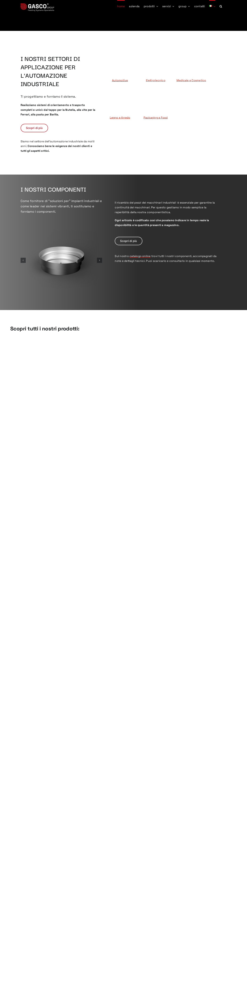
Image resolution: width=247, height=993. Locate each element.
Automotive (120, 80)
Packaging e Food (156, 117)
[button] (221, 6)
